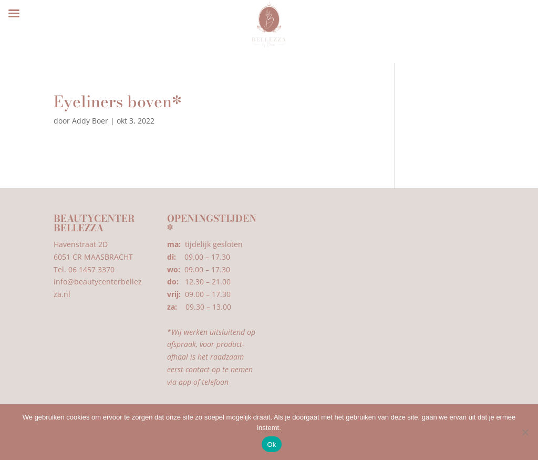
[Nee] (525, 432)
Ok (271, 444)
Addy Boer (90, 121)
